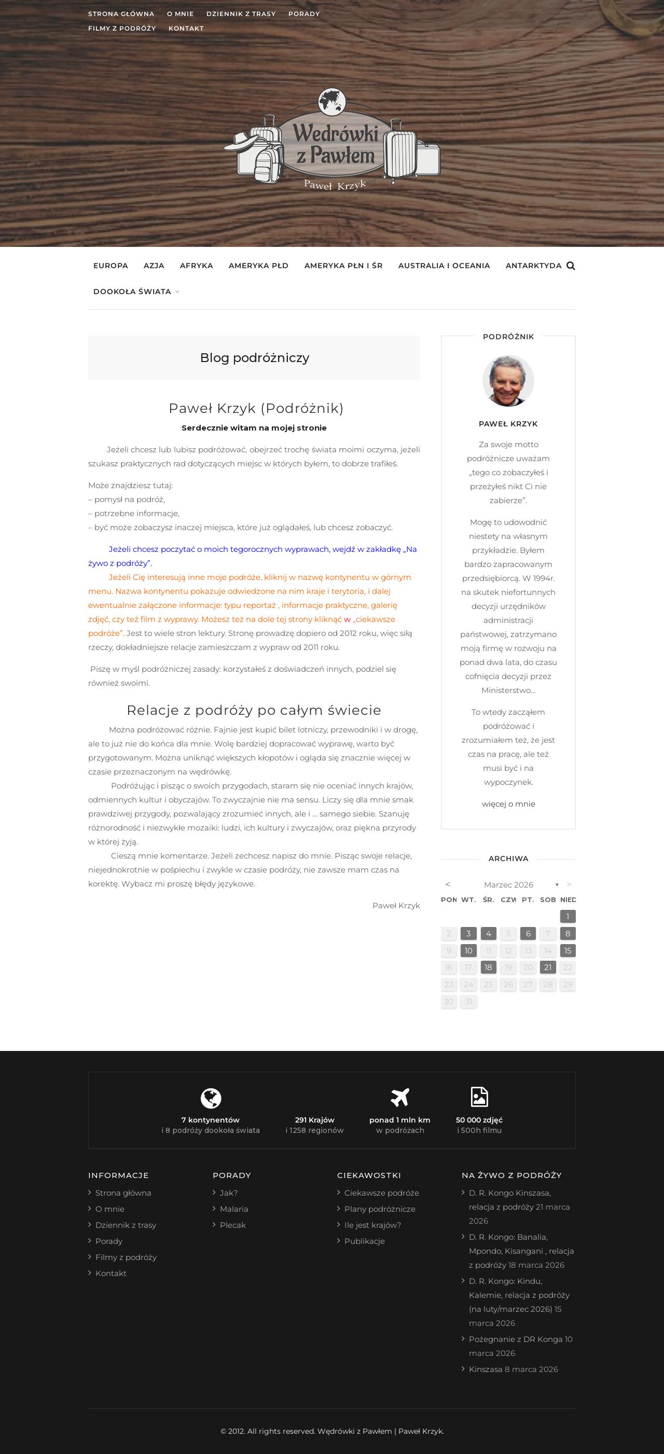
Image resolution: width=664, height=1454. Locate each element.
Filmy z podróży (122, 28)
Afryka (196, 265)
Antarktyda (534, 265)
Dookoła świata (132, 291)
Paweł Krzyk (508, 423)
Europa (110, 265)
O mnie (180, 14)
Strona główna (121, 14)
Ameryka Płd (259, 265)
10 (469, 951)
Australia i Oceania (444, 265)
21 (547, 967)
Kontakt (186, 28)
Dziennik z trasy (241, 14)
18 (488, 967)
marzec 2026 (508, 885)
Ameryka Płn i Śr (344, 265)
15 (567, 951)
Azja (154, 265)
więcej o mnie (508, 804)
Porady (304, 14)
